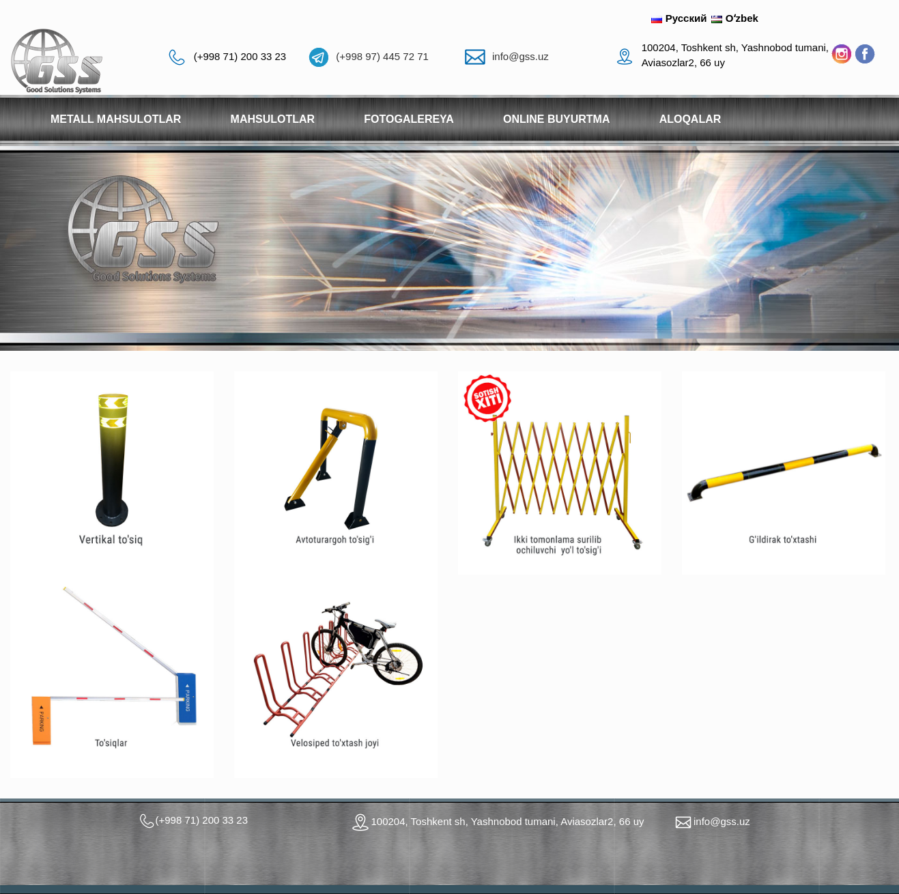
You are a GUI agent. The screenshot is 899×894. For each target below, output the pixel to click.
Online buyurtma (556, 119)
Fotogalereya (409, 119)
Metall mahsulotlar (116, 119)
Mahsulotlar (273, 119)
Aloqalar (690, 119)
